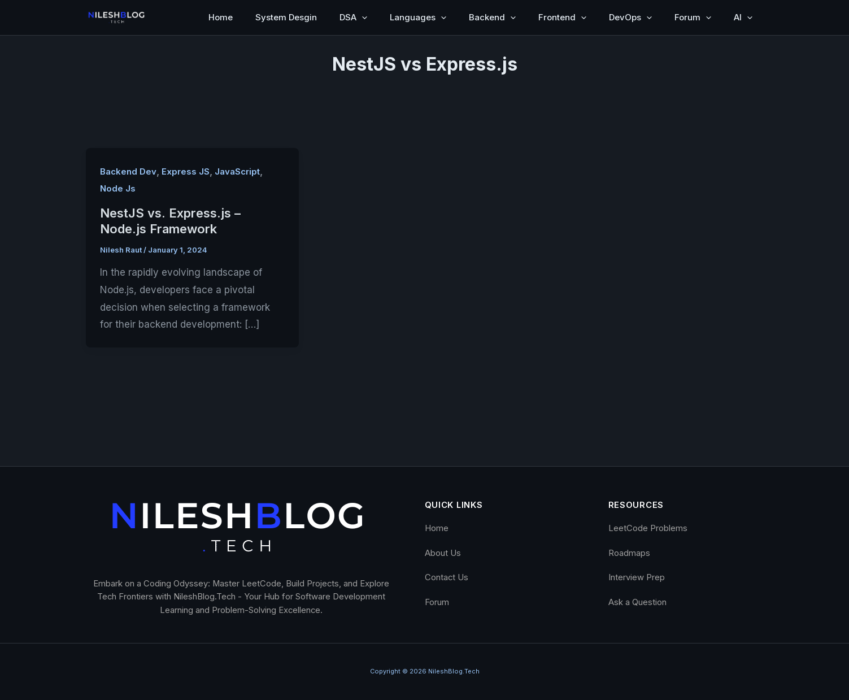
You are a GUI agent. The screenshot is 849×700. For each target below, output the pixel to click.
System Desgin (286, 17)
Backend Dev (128, 171)
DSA (353, 17)
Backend (492, 17)
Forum (692, 17)
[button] (361, 17)
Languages (418, 17)
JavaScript (237, 171)
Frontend (562, 17)
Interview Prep (636, 577)
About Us (443, 553)
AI (743, 17)
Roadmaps (629, 553)
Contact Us (446, 577)
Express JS (186, 171)
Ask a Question (637, 602)
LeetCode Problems (647, 528)
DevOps (630, 17)
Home (220, 17)
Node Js (118, 189)
